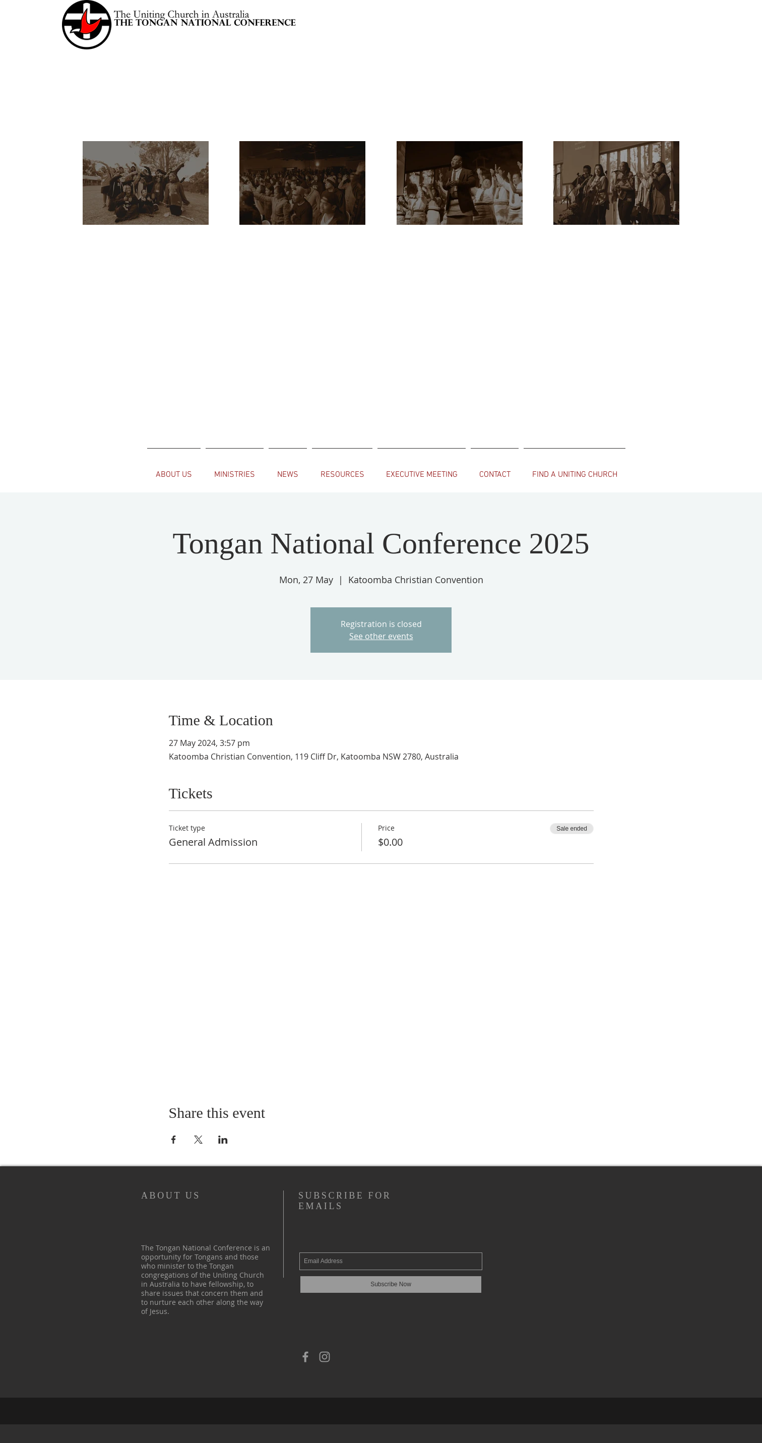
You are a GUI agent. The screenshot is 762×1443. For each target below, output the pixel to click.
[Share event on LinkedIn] (223, 1140)
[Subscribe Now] (390, 1284)
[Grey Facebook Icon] (305, 1357)
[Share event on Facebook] (173, 1140)
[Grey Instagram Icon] (325, 1357)
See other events (381, 636)
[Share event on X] (198, 1140)
